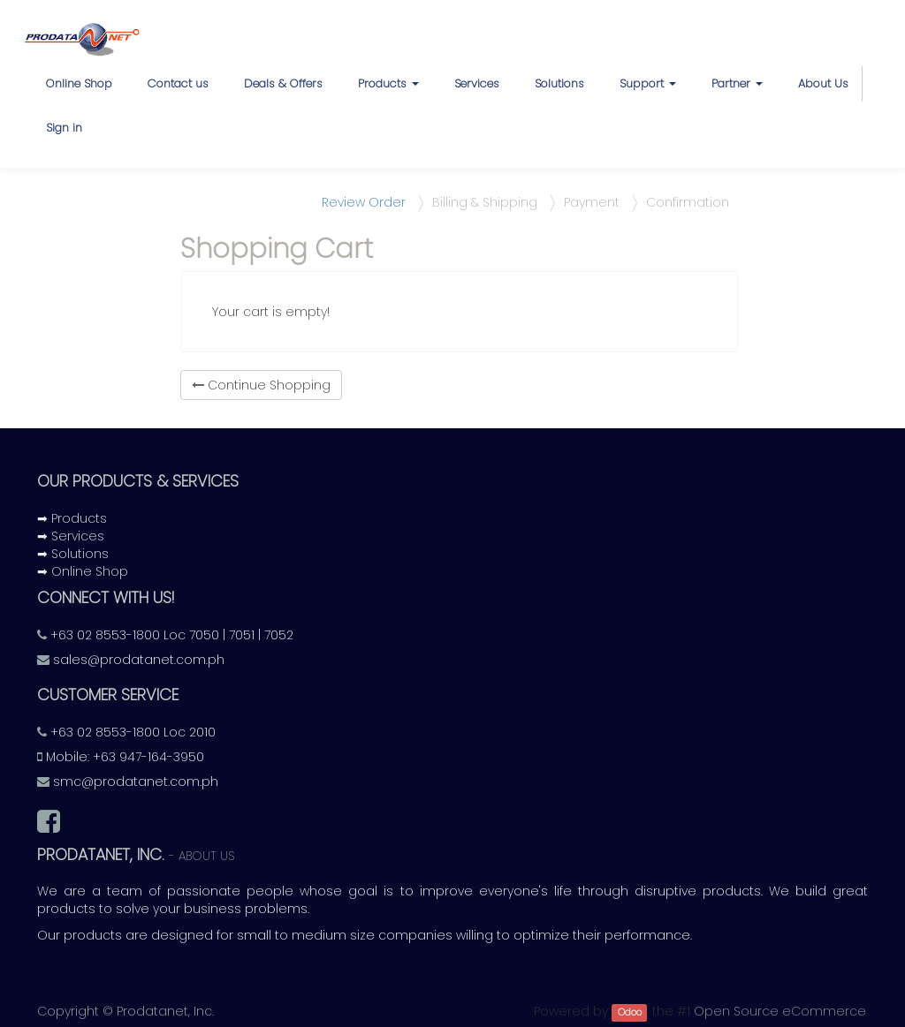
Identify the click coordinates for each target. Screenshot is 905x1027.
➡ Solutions (73, 554)
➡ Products (72, 518)
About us (207, 856)
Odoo (630, 1012)
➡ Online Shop (82, 571)
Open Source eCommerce (780, 1011)
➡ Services (70, 536)
